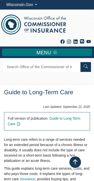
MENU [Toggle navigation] (46, 52)
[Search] (41, 67)
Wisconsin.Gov (20, 5)
